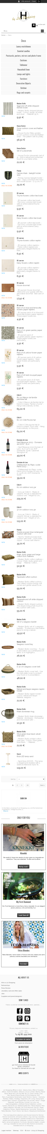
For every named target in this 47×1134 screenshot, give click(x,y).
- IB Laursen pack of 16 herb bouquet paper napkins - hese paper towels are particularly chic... (29, 382)
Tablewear (23, 64)
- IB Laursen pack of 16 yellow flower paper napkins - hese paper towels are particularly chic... (29, 360)
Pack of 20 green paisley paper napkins (29, 331)
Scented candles (23, 51)
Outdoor (23, 87)
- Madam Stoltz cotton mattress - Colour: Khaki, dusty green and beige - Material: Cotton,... (30, 561)
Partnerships (5, 985)
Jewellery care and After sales (11, 991)
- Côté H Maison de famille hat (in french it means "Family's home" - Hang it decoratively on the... (30, 404)
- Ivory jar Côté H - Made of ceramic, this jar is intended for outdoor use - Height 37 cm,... (29, 516)
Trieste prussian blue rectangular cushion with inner (30, 533)
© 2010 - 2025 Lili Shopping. (34, 1130)
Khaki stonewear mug (25, 712)
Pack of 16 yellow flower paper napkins (29, 353)
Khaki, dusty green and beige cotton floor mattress (28, 555)
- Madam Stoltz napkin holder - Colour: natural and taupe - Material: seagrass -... (29, 695)
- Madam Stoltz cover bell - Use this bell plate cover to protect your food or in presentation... (30, 673)
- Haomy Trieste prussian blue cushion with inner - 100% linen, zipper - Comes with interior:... (29, 538)
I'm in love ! (23, 963)
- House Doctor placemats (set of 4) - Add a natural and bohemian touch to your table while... (30, 157)
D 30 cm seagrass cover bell (28, 667)
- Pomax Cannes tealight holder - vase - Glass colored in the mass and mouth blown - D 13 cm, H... (30, 179)
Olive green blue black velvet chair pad (28, 735)
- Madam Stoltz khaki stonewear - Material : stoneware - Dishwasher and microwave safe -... (30, 718)
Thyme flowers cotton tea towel (30, 196)
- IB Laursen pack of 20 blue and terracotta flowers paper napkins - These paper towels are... (30, 314)
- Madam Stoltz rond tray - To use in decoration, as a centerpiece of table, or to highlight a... (30, 650)
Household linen (23, 69)
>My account (25, 1)
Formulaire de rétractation (23, 1043)
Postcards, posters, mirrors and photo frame (23, 55)
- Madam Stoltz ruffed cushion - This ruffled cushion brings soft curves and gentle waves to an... (30, 583)
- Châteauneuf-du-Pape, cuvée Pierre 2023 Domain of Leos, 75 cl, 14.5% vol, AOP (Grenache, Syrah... (29, 472)
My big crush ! (23, 866)
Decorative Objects (23, 83)
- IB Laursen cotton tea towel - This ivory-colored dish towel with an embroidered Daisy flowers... (29, 225)
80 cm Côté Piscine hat (26, 420)
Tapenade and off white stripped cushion (30, 600)
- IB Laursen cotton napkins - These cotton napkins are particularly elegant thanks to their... (28, 247)
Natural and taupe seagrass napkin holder (30, 690)
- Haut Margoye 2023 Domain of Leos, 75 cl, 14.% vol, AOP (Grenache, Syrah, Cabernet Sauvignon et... (30, 449)
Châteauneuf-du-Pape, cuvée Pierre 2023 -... (28, 466)
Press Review (6, 988)
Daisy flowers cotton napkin (28, 263)
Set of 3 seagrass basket (26, 622)
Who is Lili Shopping (8, 982)
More (5, 811)
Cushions (23, 60)
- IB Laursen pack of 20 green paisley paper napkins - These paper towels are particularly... (30, 337)
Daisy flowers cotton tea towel (29, 218)
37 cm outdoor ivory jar (26, 510)
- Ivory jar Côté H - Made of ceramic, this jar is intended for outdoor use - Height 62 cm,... (29, 493)
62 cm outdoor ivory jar (26, 487)
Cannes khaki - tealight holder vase (29, 174)
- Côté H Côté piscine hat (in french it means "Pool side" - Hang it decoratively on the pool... (30, 426)
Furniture (23, 78)
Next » (42, 785)
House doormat (23, 285)
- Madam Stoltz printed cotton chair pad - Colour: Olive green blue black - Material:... (29, 740)
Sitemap (16, 1130)
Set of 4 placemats (24, 151)
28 (27, 785)
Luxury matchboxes (23, 46)
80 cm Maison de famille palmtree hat (27, 398)
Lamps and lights (23, 74)
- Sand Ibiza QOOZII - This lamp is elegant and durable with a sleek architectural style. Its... (30, 763)
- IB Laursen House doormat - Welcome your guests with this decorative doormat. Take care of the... (30, 292)
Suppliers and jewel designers (11, 996)
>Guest (33, 1)
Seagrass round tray (25, 644)
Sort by (13, 779)
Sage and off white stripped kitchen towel (28, 107)
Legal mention (6, 1130)
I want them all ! (23, 915)
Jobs (2, 993)
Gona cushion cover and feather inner (30, 129)
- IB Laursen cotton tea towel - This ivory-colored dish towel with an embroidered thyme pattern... (29, 203)
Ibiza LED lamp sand (25, 756)
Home (3, 35)
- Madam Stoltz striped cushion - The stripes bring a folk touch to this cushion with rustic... (30, 606)
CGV (21, 1130)
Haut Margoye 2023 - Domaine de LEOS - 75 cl (29, 443)
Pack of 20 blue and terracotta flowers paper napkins (29, 309)
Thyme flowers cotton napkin (29, 241)
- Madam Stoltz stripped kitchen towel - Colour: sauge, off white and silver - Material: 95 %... (30, 112)
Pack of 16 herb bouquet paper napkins (29, 376)
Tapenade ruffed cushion (27, 577)
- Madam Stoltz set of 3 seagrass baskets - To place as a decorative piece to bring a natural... (30, 628)
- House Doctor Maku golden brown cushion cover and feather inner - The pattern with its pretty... (30, 135)
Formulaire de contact (23, 1039)
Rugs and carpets (23, 92)
